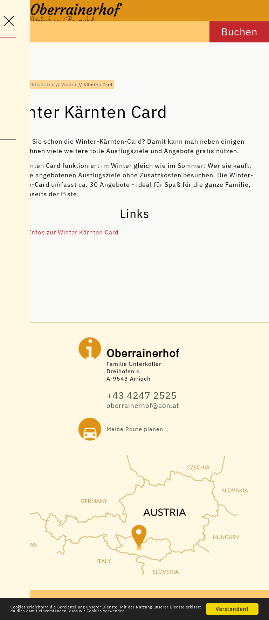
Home (15, 84)
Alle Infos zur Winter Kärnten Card (69, 234)
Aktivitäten (41, 84)
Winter (68, 84)
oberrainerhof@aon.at (142, 408)
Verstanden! (232, 600)
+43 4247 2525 (143, 397)
